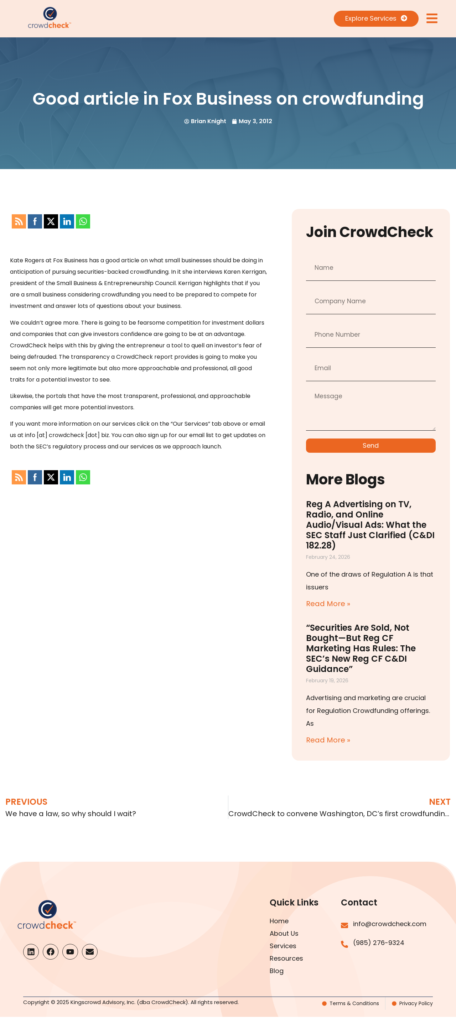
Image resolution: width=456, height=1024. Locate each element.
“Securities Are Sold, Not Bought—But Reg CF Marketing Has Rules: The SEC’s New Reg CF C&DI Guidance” (361, 648)
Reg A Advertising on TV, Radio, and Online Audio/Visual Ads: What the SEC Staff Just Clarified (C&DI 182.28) (370, 524)
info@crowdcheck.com (389, 923)
